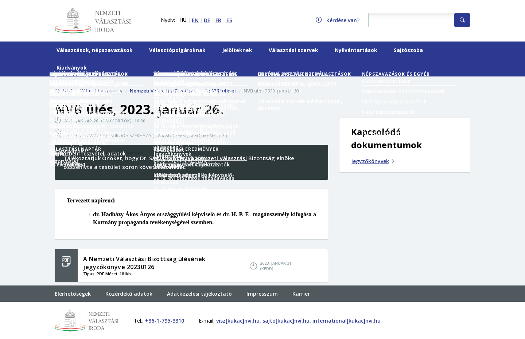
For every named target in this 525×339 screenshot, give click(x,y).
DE (207, 20)
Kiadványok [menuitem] (72, 67)
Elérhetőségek (73, 293)
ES (229, 20)
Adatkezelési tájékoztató (199, 293)
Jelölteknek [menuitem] (237, 50)
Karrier (301, 293)
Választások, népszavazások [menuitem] (95, 50)
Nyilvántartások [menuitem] (356, 50)
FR (218, 20)
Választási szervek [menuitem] (293, 50)
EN (195, 20)
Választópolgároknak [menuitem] (177, 50)
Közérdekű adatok (128, 293)
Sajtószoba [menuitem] (408, 50)
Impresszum (262, 293)
